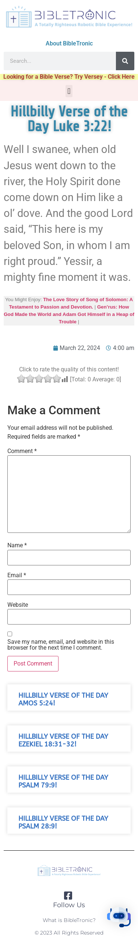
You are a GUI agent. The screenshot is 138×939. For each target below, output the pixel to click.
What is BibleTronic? (69, 920)
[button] (69, 91)
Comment (22, 451)
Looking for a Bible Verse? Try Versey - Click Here (69, 76)
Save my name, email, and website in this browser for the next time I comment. (60, 645)
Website (17, 605)
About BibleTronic (69, 43)
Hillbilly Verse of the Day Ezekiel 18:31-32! (63, 740)
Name (17, 545)
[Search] (125, 61)
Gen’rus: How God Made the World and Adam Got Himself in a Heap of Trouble (69, 314)
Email (16, 575)
